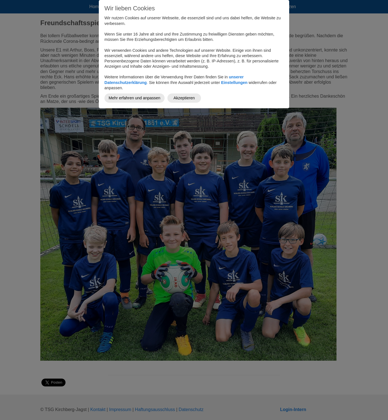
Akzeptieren (184, 98)
